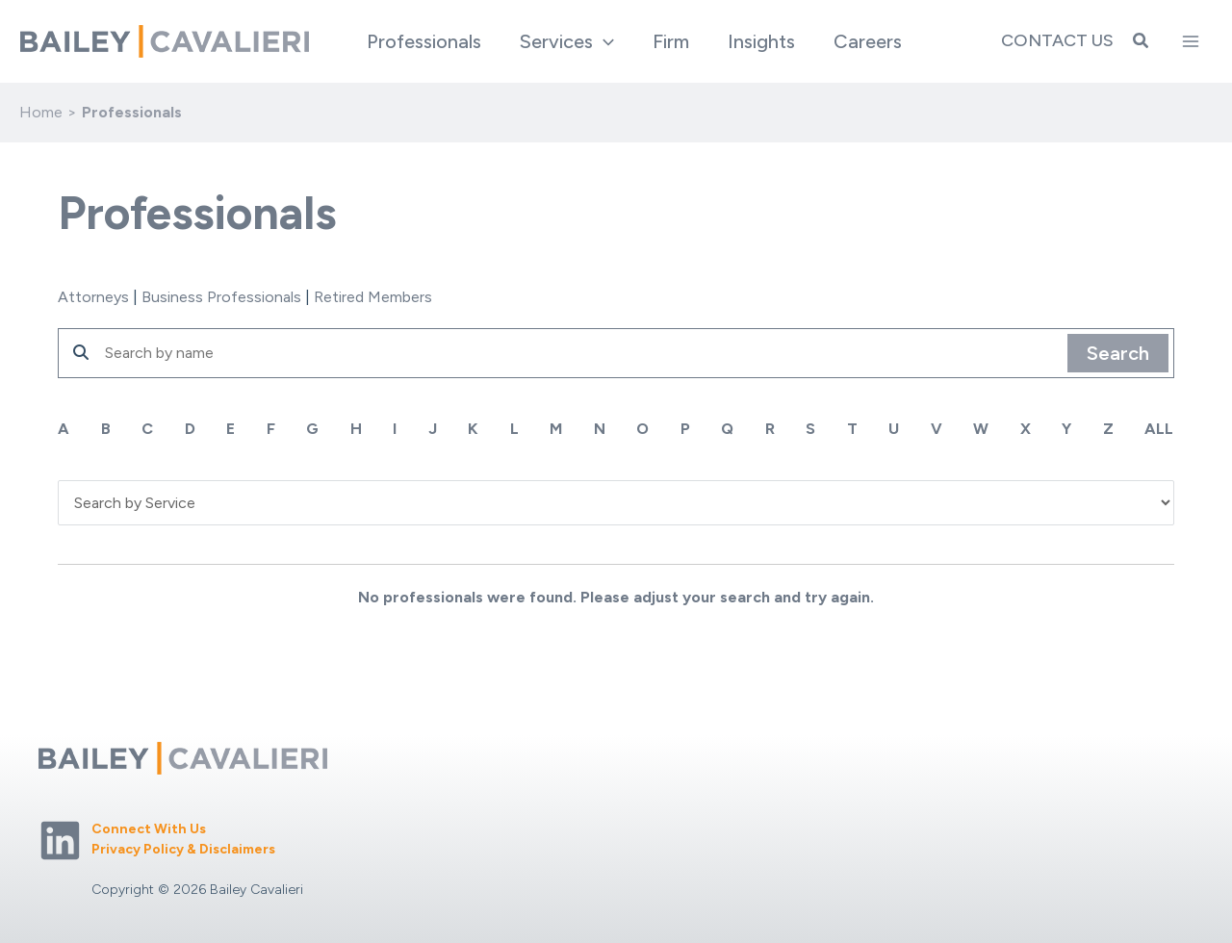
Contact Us (1057, 40)
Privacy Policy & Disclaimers (183, 849)
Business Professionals (221, 297)
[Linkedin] (60, 840)
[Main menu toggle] (1190, 41)
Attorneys (93, 297)
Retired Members (373, 297)
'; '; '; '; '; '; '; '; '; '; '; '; (616, 501)
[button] (603, 41)
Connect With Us (148, 829)
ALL (1160, 429)
